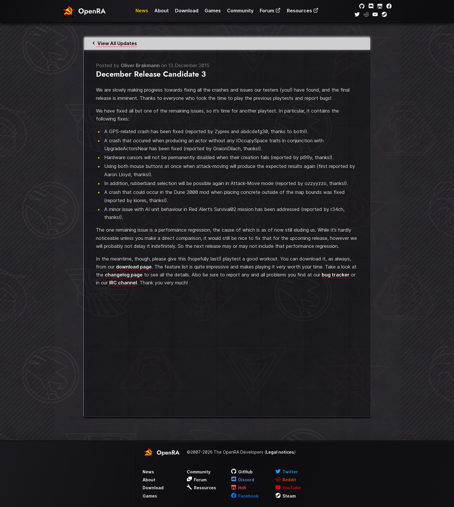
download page (134, 267)
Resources (303, 11)
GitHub (242, 471)
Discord (242, 479)
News (141, 11)
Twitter (286, 471)
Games (213, 11)
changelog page (124, 275)
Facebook (245, 495)
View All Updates (114, 43)
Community (240, 11)
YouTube (288, 487)
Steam (285, 495)
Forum (270, 11)
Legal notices (280, 452)
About (161, 11)
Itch (238, 487)
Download (186, 11)
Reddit (285, 479)
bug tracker (336, 275)
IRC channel (123, 283)
